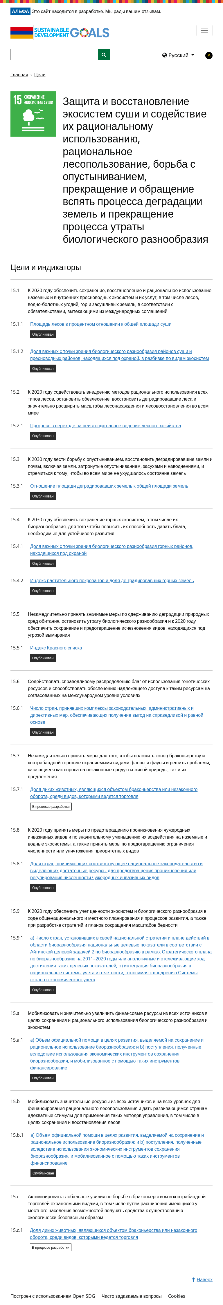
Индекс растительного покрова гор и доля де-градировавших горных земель (112, 580)
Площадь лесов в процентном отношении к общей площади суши (100, 324)
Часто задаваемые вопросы (132, 1296)
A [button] (209, 55)
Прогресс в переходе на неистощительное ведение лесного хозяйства (105, 425)
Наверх (202, 1279)
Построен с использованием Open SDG (52, 1296)
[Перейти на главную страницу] (61, 32)
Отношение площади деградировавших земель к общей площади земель (109, 486)
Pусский (176, 55)
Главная (19, 74)
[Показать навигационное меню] (204, 30)
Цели (39, 74)
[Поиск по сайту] (104, 54)
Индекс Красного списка (56, 648)
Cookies (176, 1296)
